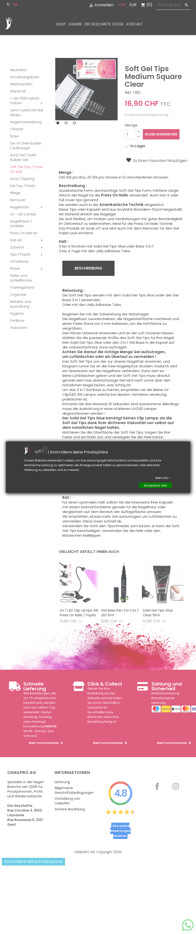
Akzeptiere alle (155, 485)
